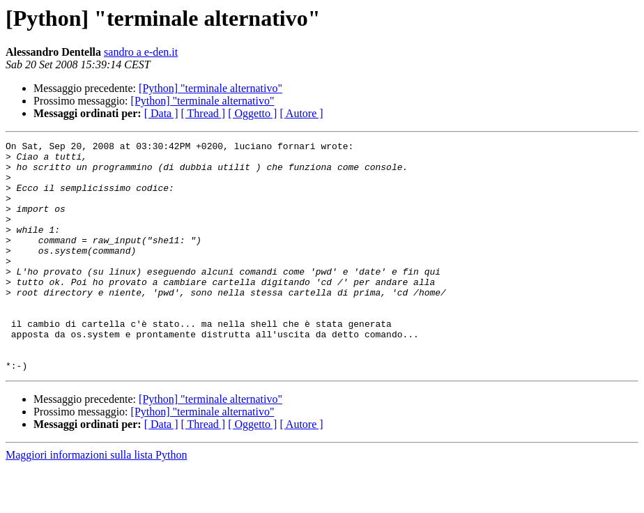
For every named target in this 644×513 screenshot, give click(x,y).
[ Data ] (161, 113)
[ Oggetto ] (252, 113)
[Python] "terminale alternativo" (210, 88)
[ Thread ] (203, 113)
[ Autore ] (301, 113)
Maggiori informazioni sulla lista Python (96, 501)
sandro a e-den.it (141, 52)
